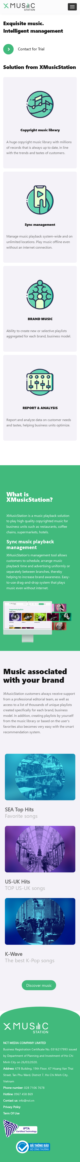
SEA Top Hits (19, 809)
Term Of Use (11, 1113)
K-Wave (13, 953)
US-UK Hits (17, 881)
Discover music (39, 985)
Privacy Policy (11, 1107)
